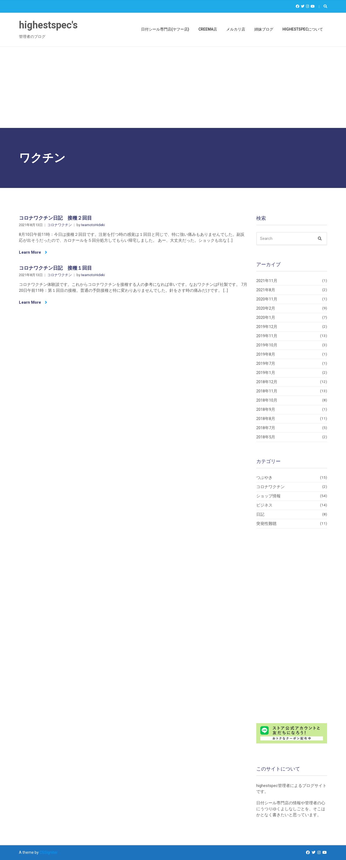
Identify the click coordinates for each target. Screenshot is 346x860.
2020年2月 (265, 308)
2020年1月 (265, 317)
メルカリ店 (235, 29)
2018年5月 (265, 437)
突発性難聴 (266, 523)
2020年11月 (266, 299)
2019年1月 (265, 372)
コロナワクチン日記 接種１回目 (55, 268)
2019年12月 (266, 326)
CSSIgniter (48, 852)
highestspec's (48, 25)
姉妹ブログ (263, 29)
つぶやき (264, 477)
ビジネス (264, 505)
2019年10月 (266, 345)
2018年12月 (266, 381)
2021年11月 (266, 280)
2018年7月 (265, 427)
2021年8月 (265, 289)
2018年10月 (266, 400)
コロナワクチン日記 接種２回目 (55, 218)
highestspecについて (302, 29)
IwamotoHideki (93, 225)
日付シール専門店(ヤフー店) (165, 29)
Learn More (33, 252)
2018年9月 (265, 409)
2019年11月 (266, 335)
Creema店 (207, 29)
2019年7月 (265, 363)
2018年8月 (265, 418)
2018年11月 (266, 391)
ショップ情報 (268, 496)
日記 (260, 514)
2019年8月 (265, 354)
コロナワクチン (59, 225)
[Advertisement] (173, 87)
